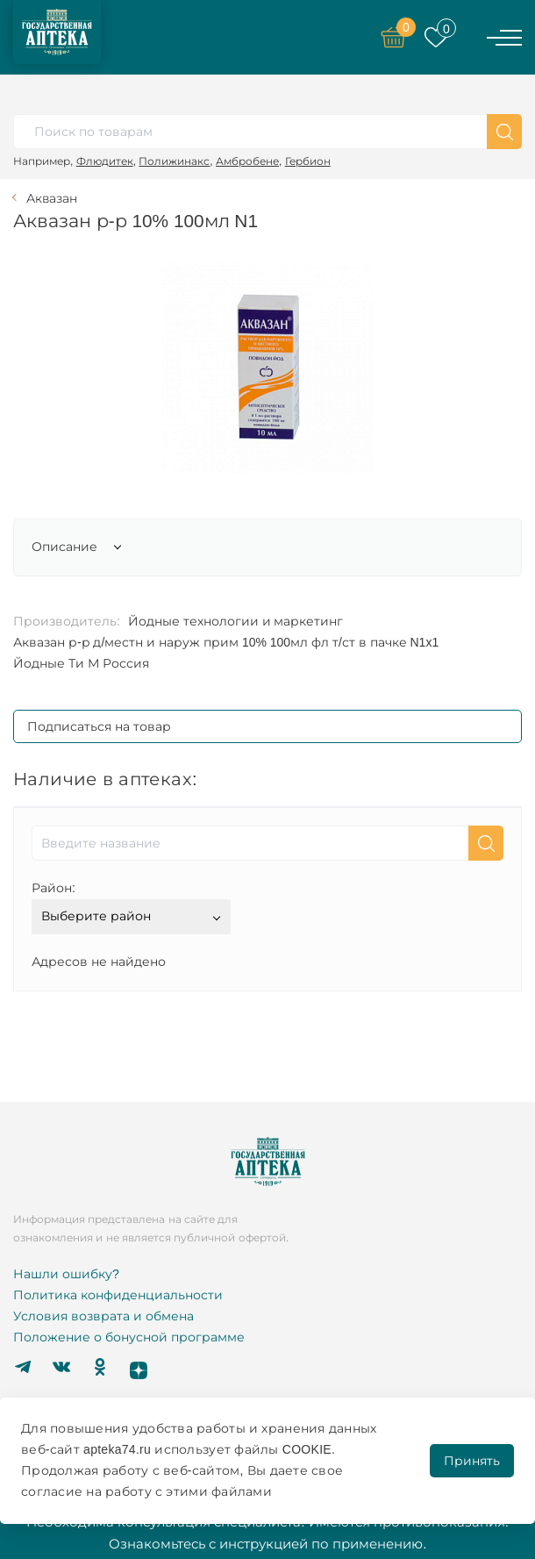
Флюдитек (104, 161)
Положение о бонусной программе (129, 1337)
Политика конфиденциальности (118, 1295)
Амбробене (247, 161)
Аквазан (51, 198)
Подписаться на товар (99, 726)
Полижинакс (174, 161)
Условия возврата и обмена (103, 1316)
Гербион (308, 161)
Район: (53, 888)
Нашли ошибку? (66, 1274)
